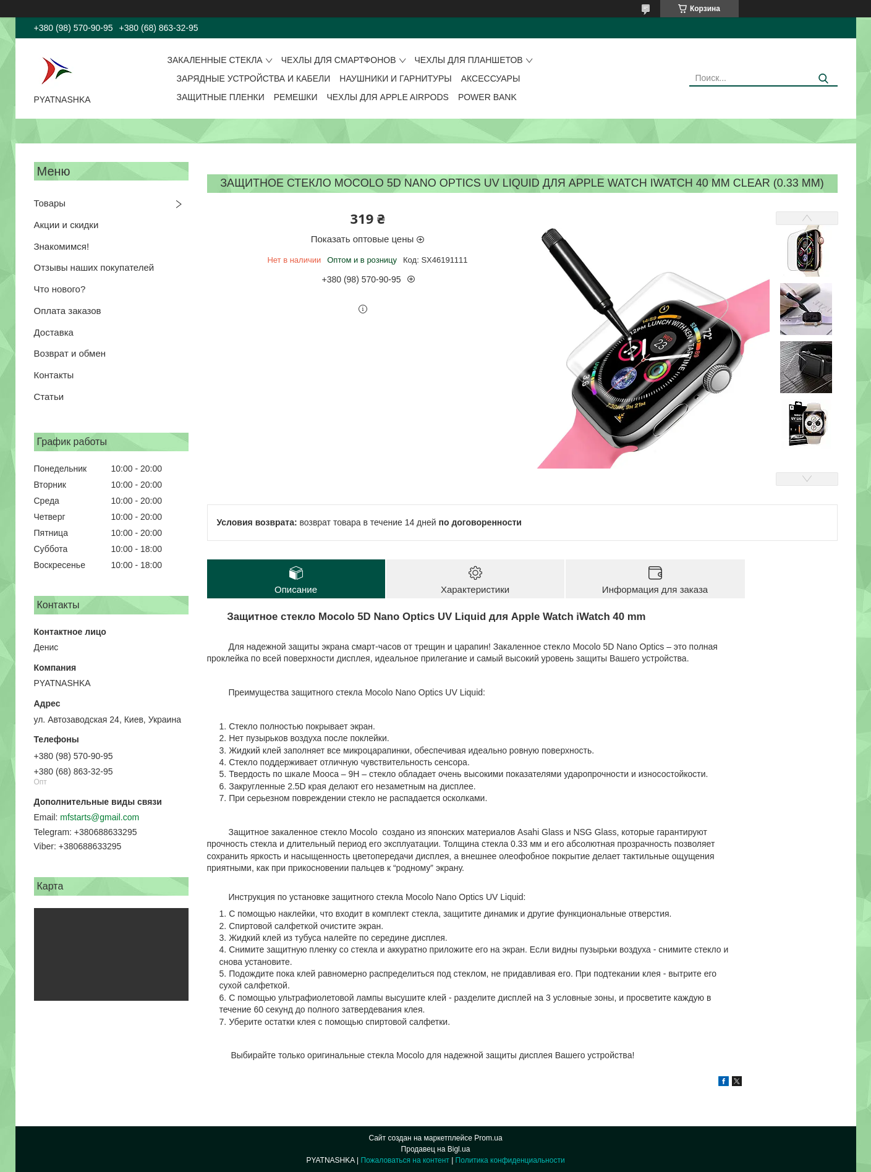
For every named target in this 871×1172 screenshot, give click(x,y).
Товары (50, 203)
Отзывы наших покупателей (94, 267)
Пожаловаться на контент (404, 1160)
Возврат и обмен (70, 353)
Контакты (54, 375)
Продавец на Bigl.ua (435, 1149)
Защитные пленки (221, 97)
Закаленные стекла (215, 60)
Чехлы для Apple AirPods (387, 97)
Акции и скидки (66, 224)
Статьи (49, 396)
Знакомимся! (62, 246)
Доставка (54, 332)
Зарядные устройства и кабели (254, 78)
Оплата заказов (67, 310)
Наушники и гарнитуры (395, 78)
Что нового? (60, 289)
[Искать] (824, 79)
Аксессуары (490, 78)
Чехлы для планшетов (469, 60)
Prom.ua (488, 1138)
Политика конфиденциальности (510, 1160)
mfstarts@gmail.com (99, 817)
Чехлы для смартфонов (338, 60)
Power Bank (487, 97)
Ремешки (296, 97)
